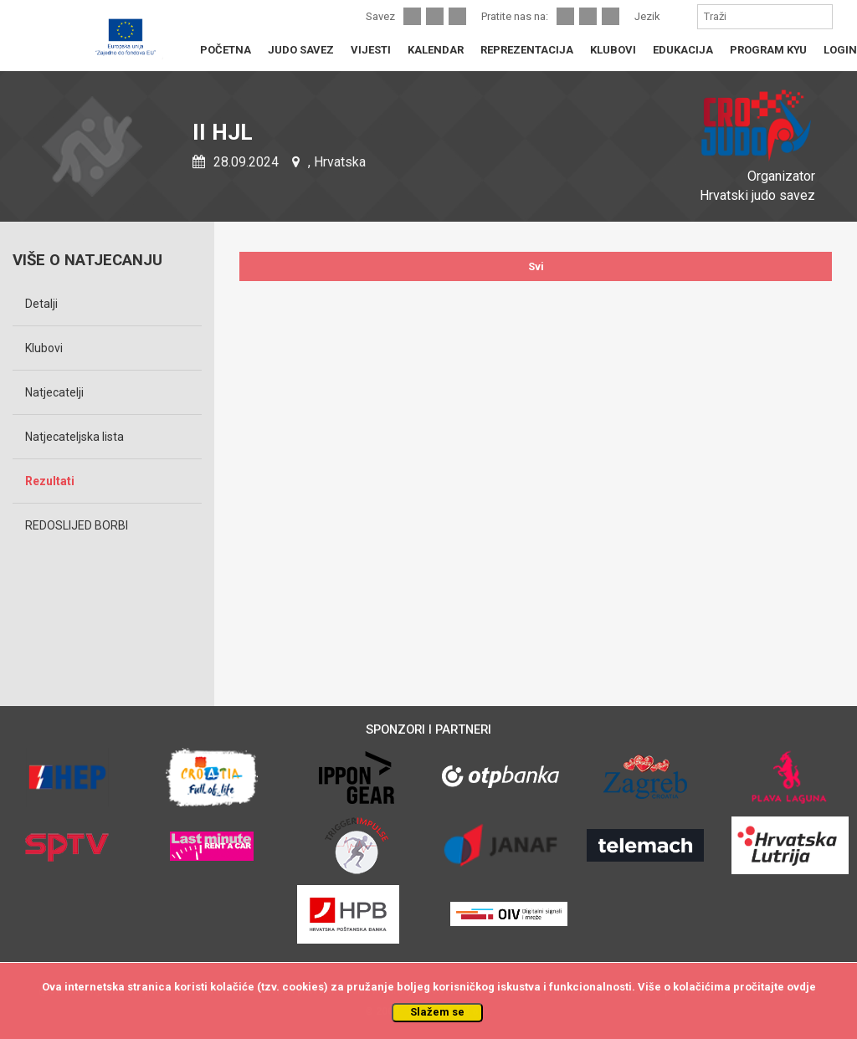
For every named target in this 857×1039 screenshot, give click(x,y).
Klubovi (44, 348)
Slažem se (437, 1012)
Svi (536, 266)
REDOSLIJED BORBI (76, 525)
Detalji (41, 303)
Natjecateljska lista (74, 436)
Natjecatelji (54, 392)
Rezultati (49, 481)
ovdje (801, 986)
